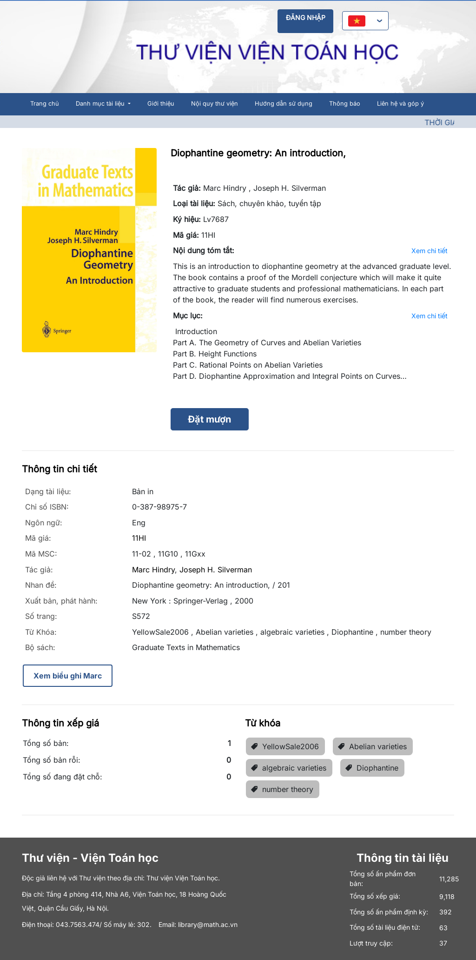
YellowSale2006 (285, 746)
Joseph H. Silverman (215, 569)
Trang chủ (44, 103)
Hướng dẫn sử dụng (283, 103)
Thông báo (344, 103)
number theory (282, 789)
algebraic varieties (288, 768)
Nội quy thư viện (214, 103)
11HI (139, 538)
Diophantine (371, 768)
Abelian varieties (372, 746)
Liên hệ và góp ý (400, 103)
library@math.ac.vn (208, 924)
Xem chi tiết (429, 251)
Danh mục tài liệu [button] (101, 103)
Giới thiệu (160, 103)
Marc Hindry (153, 569)
